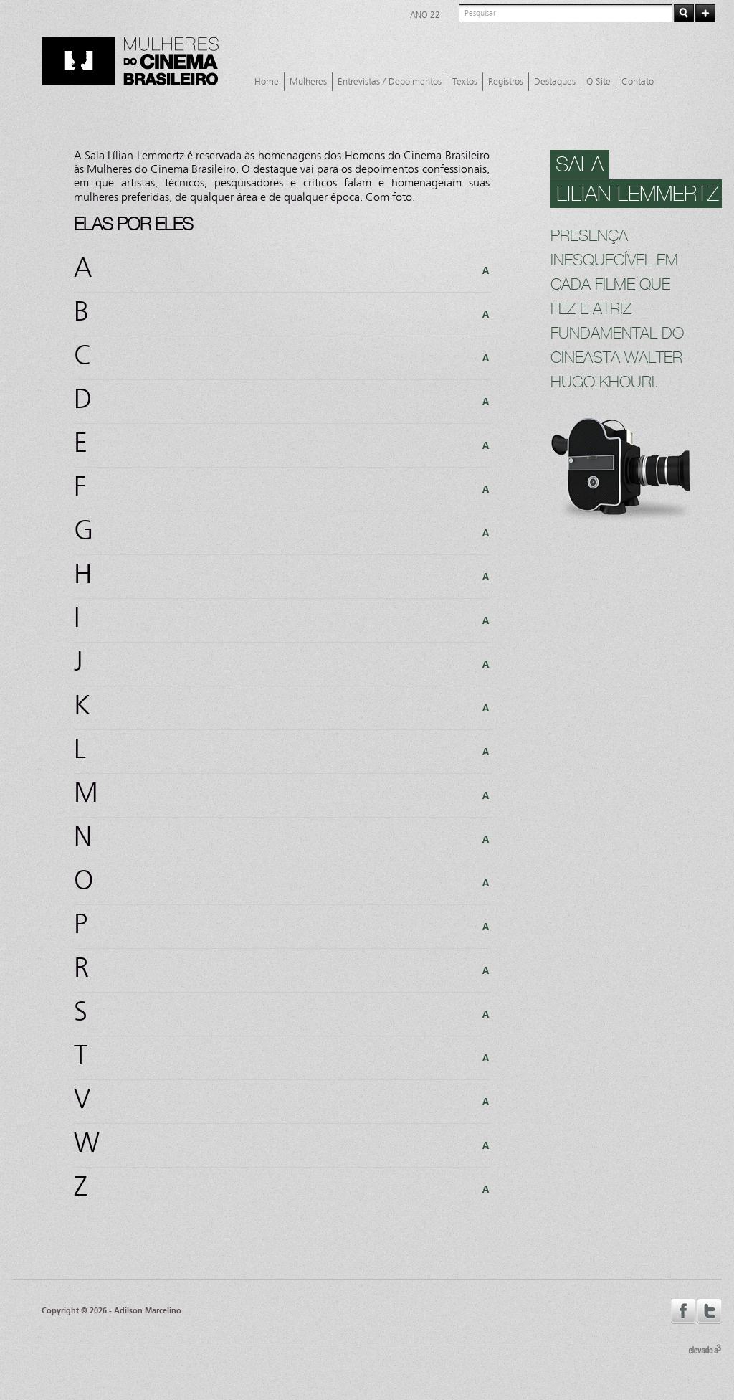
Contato (637, 82)
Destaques (555, 82)
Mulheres (308, 82)
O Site (598, 82)
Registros (505, 82)
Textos (464, 82)
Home (266, 82)
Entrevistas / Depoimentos (390, 82)
